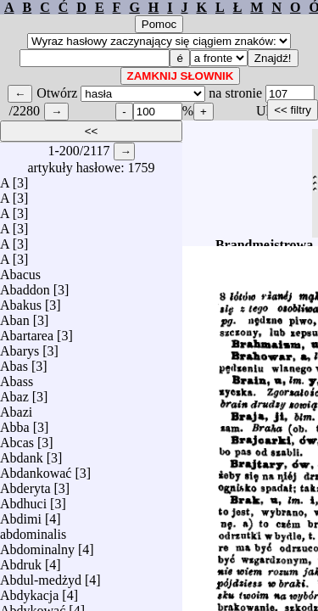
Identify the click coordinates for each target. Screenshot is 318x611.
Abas (14, 362)
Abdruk (21, 560)
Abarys (19, 346)
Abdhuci (23, 499)
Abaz (14, 392)
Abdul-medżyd (40, 576)
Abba (15, 423)
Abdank (21, 453)
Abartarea (26, 331)
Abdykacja (29, 591)
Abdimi (21, 514)
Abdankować (35, 469)
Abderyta (25, 484)
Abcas (17, 438)
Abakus (21, 301)
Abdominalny (37, 545)
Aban (15, 316)
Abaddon (25, 285)
